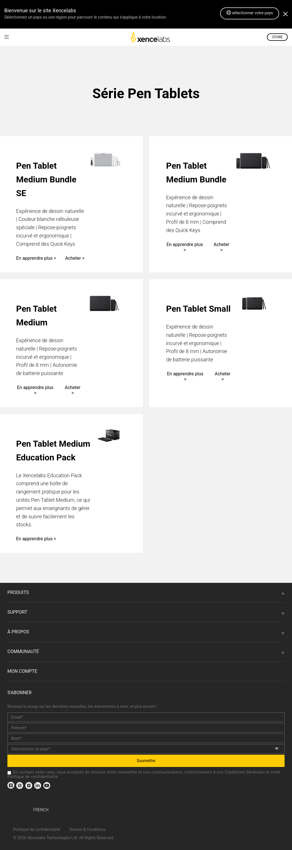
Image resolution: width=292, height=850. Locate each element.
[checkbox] (9, 773)
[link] (6, 37)
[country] (146, 749)
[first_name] (146, 727)
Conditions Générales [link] (245, 772)
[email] (146, 717)
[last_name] (146, 738)
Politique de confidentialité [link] (32, 776)
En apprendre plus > (36, 258)
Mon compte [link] (22, 671)
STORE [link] (277, 37)
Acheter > (75, 258)
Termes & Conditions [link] (87, 829)
